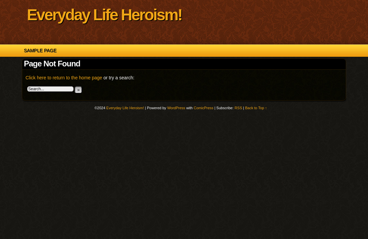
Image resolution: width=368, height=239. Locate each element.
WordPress (176, 108)
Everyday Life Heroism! (104, 15)
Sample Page (40, 50)
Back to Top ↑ (256, 108)
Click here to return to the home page (64, 77)
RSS (238, 108)
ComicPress (203, 108)
